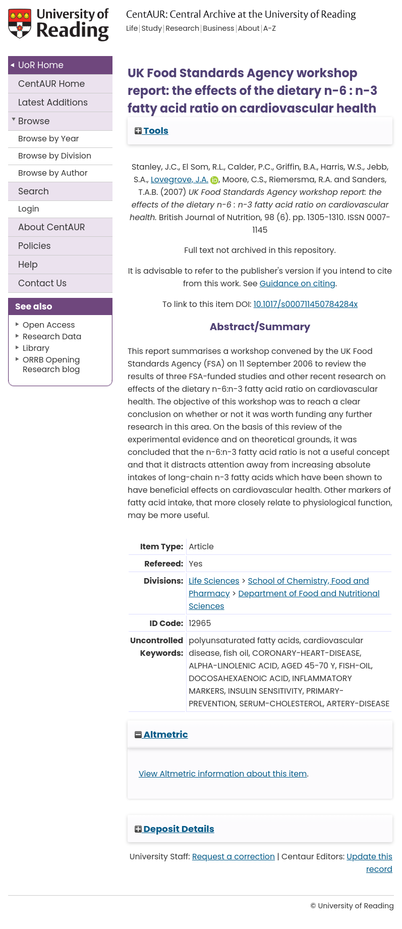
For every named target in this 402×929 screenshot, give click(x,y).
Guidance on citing (297, 283)
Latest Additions (53, 102)
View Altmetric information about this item (223, 774)
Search (33, 191)
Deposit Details (174, 828)
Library (36, 348)
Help (28, 265)
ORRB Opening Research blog (51, 364)
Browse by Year (48, 138)
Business (218, 29)
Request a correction (233, 856)
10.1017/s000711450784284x (306, 304)
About (51, 227)
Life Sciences (214, 581)
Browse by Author (53, 173)
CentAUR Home (51, 84)
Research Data (52, 336)
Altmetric (161, 734)
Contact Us (42, 283)
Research (182, 29)
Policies (34, 246)
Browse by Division (54, 156)
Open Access (49, 325)
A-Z (269, 29)
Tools (151, 130)
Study (151, 29)
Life (132, 29)
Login (28, 209)
